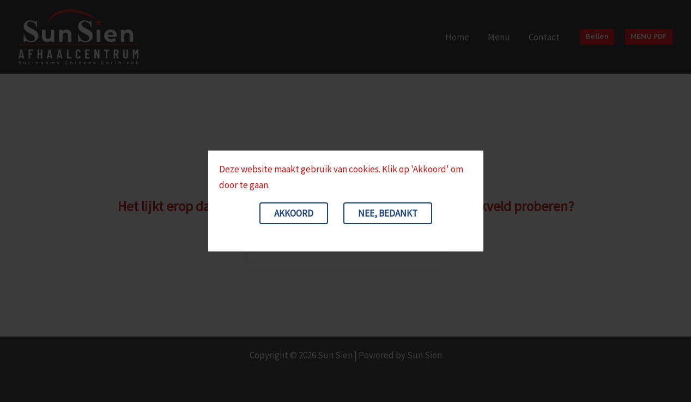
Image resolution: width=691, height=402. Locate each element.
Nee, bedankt (387, 213)
